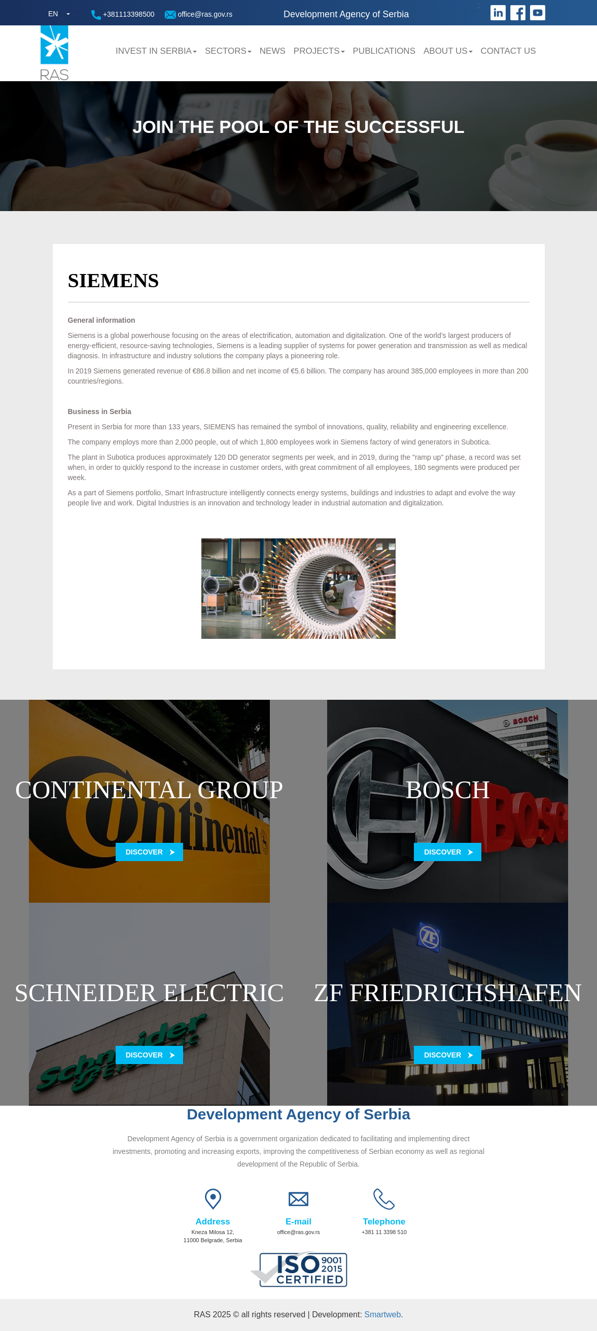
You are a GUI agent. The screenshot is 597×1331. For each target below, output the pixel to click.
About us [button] (448, 51)
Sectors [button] (228, 51)
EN (53, 14)
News (273, 51)
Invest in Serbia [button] (156, 51)
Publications (384, 51)
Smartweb (382, 1314)
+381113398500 (123, 15)
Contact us (508, 51)
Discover (144, 852)
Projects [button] (319, 51)
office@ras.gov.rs (199, 14)
